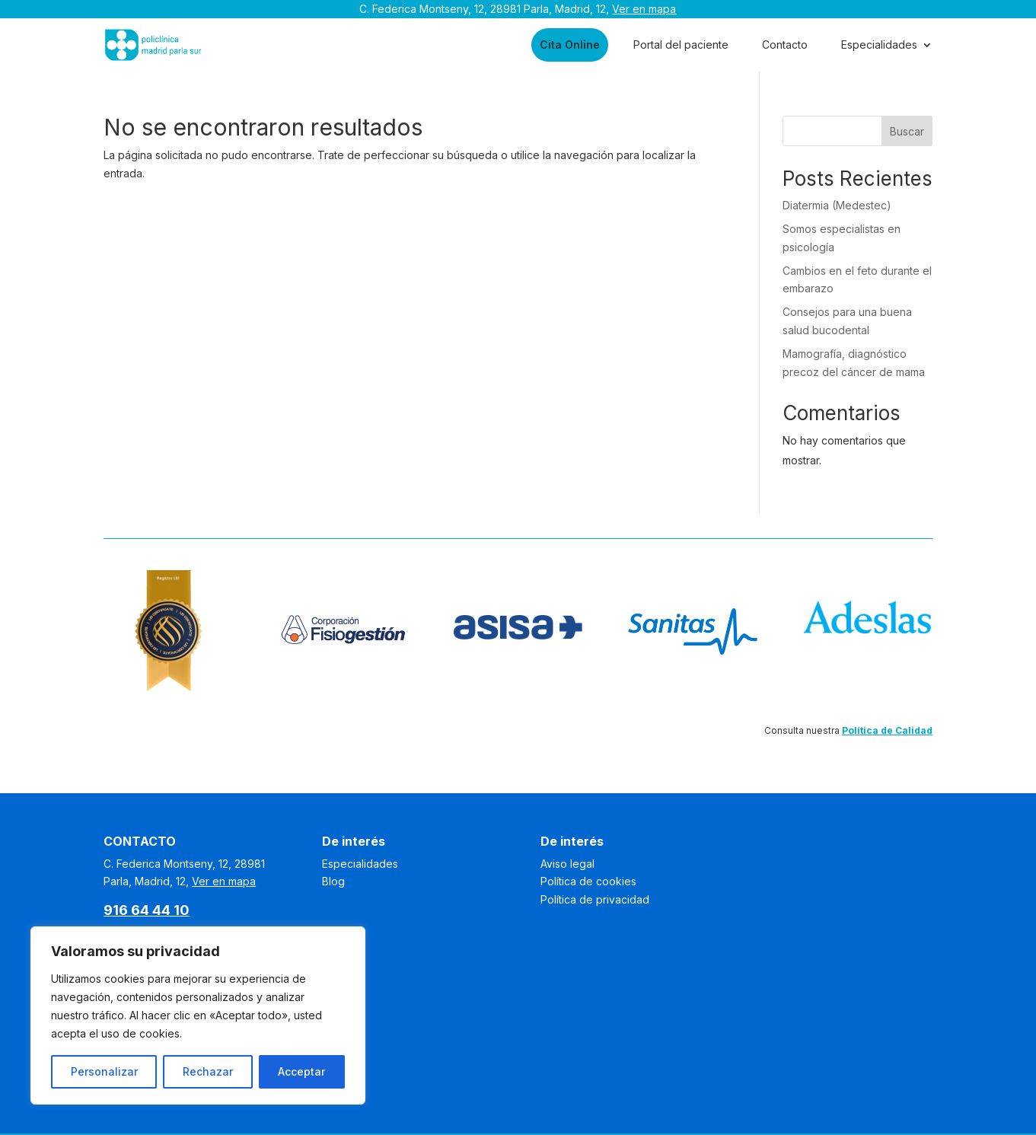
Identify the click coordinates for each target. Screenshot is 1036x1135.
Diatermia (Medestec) (837, 205)
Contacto (785, 44)
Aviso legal (567, 863)
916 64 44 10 (147, 910)
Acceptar (301, 1071)
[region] (197, 1015)
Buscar (907, 131)
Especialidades (879, 44)
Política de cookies (588, 881)
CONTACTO (140, 841)
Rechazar (208, 1071)
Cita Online (570, 44)
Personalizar (104, 1071)
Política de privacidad (594, 899)
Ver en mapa (644, 8)
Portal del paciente (680, 44)
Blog (333, 881)
